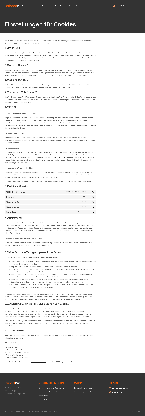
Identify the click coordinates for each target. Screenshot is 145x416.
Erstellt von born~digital (132, 411)
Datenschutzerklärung (84, 388)
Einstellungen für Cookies (85, 392)
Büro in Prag (117, 392)
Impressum (88, 6)
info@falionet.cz (123, 6)
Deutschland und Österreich (51, 388)
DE (137, 6)
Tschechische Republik (49, 392)
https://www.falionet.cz (27, 53)
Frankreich (44, 395)
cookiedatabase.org (39, 362)
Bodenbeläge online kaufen (67, 6)
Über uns (46, 6)
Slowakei (43, 399)
